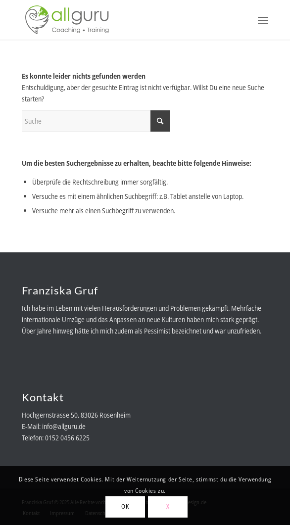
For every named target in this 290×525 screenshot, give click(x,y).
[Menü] (263, 20)
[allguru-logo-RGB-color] (120, 20)
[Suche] (96, 121)
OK (125, 506)
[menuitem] (263, 20)
